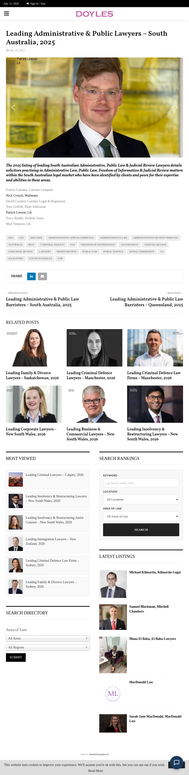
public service (113, 251)
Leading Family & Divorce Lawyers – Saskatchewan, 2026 (32, 376)
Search (141, 529)
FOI (72, 244)
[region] (94, 107)
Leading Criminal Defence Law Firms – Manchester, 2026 (153, 376)
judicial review (155, 244)
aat (21, 237)
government (130, 244)
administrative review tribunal (155, 237)
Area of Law (112, 508)
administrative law (113, 237)
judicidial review (20, 251)
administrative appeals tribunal (71, 237)
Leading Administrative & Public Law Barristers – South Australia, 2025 (42, 302)
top (60, 258)
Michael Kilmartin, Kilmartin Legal (154, 572)
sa (162, 251)
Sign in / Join (36, 3)
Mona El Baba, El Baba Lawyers (152, 639)
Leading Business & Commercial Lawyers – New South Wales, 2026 (90, 434)
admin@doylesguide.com (99, 754)
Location (110, 491)
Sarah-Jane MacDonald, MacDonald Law (155, 719)
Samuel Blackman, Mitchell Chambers (149, 609)
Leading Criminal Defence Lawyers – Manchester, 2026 (91, 376)
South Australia (40, 258)
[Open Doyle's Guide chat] (176, 762)
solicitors (15, 258)
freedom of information (98, 244)
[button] (13, 107)
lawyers (44, 251)
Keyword (110, 475)
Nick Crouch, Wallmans (22, 195)
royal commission (141, 251)
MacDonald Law (141, 682)
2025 (10, 237)
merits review (67, 251)
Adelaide (36, 237)
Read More (95, 771)
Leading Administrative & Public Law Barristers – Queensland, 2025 (146, 302)
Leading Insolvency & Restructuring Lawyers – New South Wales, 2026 (152, 434)
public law (89, 251)
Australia (15, 244)
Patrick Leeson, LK (19, 212)
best (31, 244)
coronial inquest (52, 244)
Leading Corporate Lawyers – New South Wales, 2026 (31, 432)
